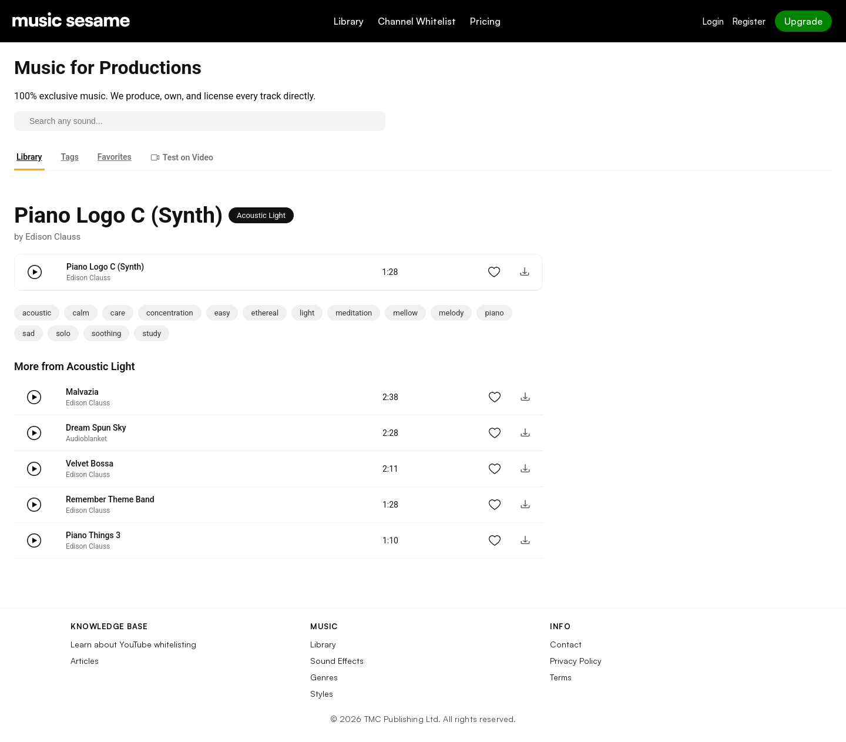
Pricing (485, 21)
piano (494, 312)
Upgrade (803, 21)
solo (63, 333)
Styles (321, 694)
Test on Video (181, 157)
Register (749, 21)
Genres (324, 677)
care (117, 312)
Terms (561, 677)
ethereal (264, 312)
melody (451, 312)
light (307, 312)
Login (713, 21)
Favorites (115, 157)
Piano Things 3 (93, 535)
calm (80, 312)
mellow (405, 312)
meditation (353, 312)
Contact (566, 644)
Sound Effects (337, 661)
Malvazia (82, 392)
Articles (84, 661)
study (151, 333)
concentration (169, 312)
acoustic (36, 312)
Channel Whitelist (417, 21)
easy (222, 312)
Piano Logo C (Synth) (105, 266)
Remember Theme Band (110, 499)
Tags (70, 157)
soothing (107, 333)
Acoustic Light (261, 215)
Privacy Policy (576, 661)
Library (349, 21)
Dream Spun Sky (96, 427)
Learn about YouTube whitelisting (133, 644)
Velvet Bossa (89, 463)
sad (28, 333)
